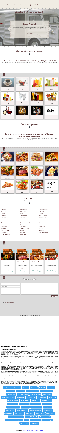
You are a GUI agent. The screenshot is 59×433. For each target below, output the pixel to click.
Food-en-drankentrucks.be (28, 430)
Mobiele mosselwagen (24, 403)
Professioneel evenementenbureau (16, 416)
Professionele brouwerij (45, 416)
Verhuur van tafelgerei (47, 420)
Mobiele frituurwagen (42, 397)
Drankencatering (51, 387)
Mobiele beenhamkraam (23, 394)
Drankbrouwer (34, 387)
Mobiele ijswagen (35, 400)
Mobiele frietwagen (20, 397)
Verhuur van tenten (24, 423)
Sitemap (41, 430)
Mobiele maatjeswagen (12, 403)
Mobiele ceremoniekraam (35, 394)
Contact (36, 430)
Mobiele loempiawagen (46, 400)
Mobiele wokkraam (50, 413)
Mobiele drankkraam (47, 394)
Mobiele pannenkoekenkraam (13, 407)
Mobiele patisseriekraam (36, 407)
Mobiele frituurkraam (31, 397)
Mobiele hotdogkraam (25, 400)
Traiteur (26, 420)
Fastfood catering (20, 390)
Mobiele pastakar (25, 407)
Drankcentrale (42, 387)
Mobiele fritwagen (52, 397)
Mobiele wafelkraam (40, 413)
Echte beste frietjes (11, 390)
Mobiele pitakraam (47, 407)
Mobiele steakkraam (19, 413)
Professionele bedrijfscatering (32, 416)
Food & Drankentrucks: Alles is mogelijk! (12, 387)
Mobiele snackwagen (48, 410)
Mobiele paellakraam (46, 403)
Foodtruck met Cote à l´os (46, 390)
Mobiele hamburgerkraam (12, 400)
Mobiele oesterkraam (35, 403)
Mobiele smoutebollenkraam (35, 410)
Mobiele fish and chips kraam (8, 397)
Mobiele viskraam (29, 413)
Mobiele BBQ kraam (11, 394)
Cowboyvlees (25, 387)
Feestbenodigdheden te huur (33, 390)
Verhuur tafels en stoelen (35, 420)
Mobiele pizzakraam (10, 410)
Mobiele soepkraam (8, 413)
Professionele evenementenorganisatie (14, 420)
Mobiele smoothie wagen (22, 410)
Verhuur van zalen (34, 423)
